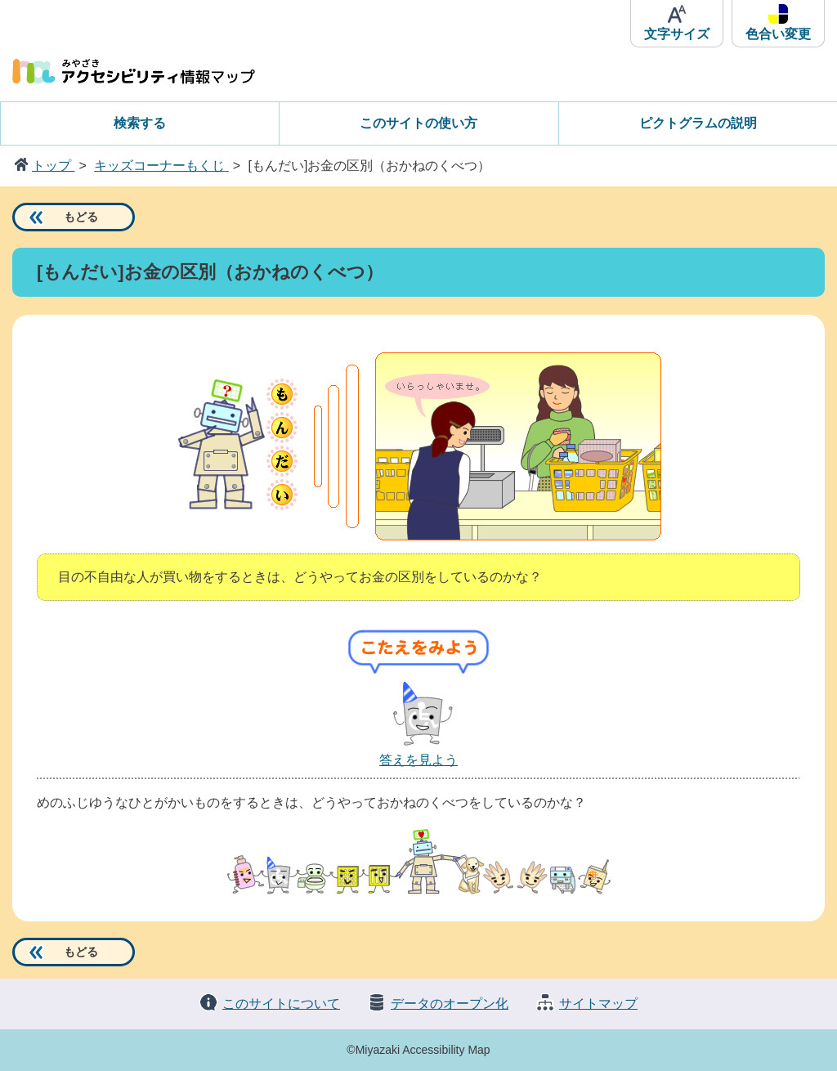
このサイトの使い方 (418, 123)
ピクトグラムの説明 (698, 123)
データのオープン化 (449, 1004)
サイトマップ (598, 1004)
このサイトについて (281, 1004)
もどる (81, 216)
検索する (140, 123)
